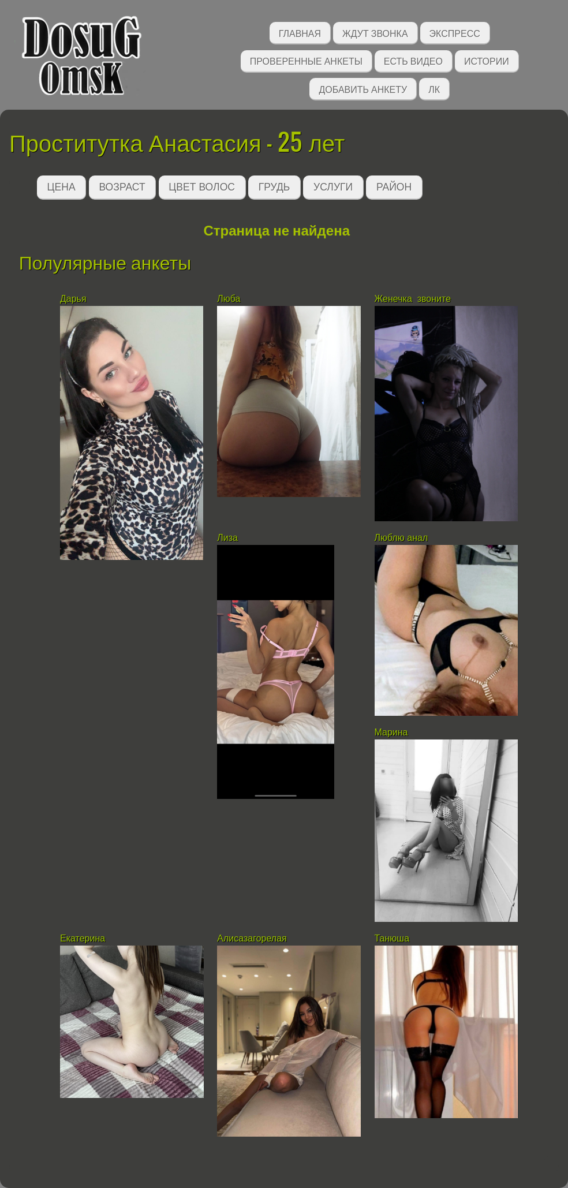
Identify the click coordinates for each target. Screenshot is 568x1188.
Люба (228, 299)
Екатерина (82, 938)
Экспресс (454, 32)
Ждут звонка (375, 32)
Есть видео (413, 60)
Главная (300, 32)
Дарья (73, 299)
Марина (391, 732)
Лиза (227, 538)
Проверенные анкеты (306, 60)
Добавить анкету (363, 88)
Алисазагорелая (253, 938)
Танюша (392, 938)
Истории (486, 60)
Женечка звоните (414, 299)
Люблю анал (401, 538)
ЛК (434, 88)
